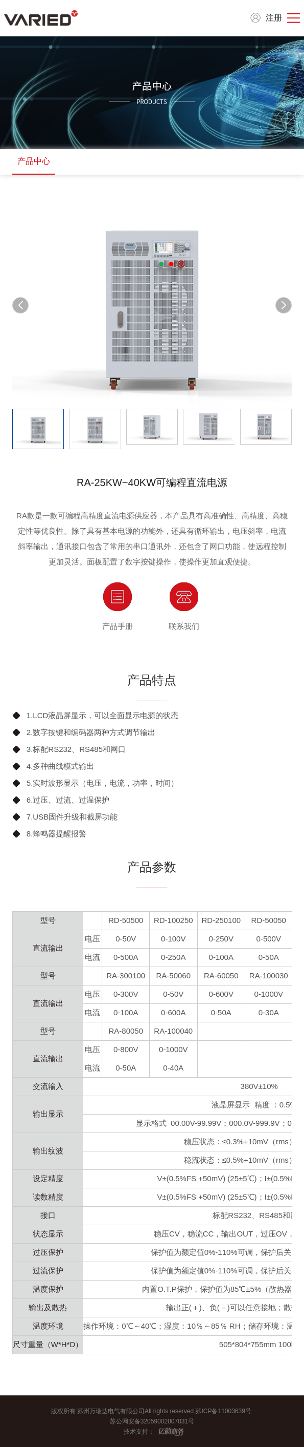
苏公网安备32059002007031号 (152, 1421)
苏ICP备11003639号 (224, 1411)
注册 (274, 17)
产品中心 (33, 161)
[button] (283, 305)
